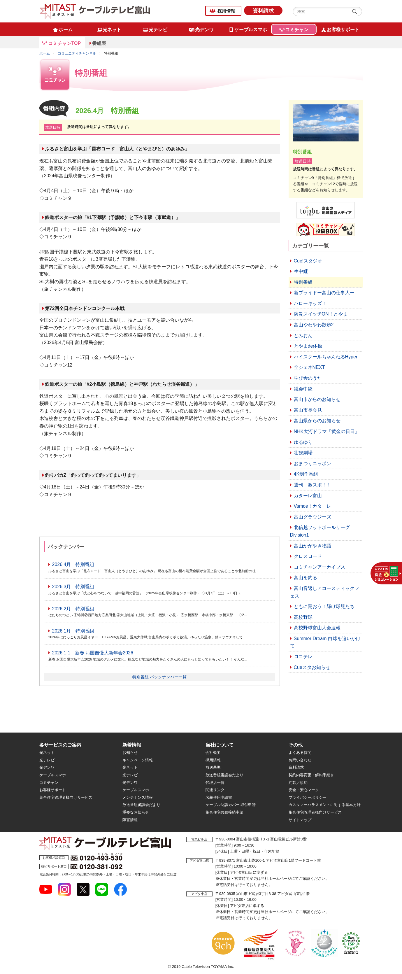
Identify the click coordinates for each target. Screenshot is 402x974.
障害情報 (130, 820)
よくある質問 (300, 752)
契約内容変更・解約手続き (311, 775)
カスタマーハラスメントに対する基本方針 (325, 805)
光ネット (47, 752)
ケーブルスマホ (52, 775)
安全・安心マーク (304, 790)
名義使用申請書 (219, 797)
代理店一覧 (215, 782)
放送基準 (213, 767)
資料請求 (263, 11)
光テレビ (47, 760)
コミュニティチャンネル (77, 53)
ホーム (44, 53)
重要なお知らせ (135, 812)
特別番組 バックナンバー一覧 (159, 677)
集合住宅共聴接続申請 (224, 812)
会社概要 (213, 752)
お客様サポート (52, 790)
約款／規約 (298, 782)
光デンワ (47, 767)
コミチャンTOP (64, 43)
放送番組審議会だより (141, 805)
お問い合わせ (300, 760)
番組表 (99, 43)
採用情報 (226, 10)
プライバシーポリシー (307, 797)
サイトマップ (300, 820)
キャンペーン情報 (137, 760)
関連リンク (215, 790)
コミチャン (48, 782)
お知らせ (130, 752)
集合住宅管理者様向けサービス (65, 797)
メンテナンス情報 (137, 797)
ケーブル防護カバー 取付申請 (231, 805)
